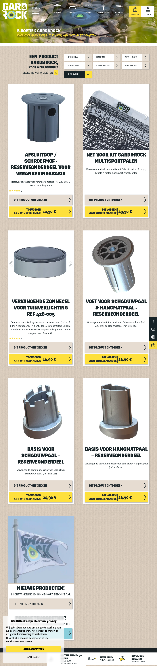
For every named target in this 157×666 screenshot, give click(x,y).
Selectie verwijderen (38, 72)
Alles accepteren (33, 649)
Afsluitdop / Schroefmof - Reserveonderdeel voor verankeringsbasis (41, 164)
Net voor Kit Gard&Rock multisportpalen (116, 158)
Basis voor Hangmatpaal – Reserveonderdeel (116, 452)
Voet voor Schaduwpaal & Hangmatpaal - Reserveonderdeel (116, 307)
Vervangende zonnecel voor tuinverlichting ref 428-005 (41, 307)
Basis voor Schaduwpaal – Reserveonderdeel (41, 455)
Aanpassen (33, 656)
